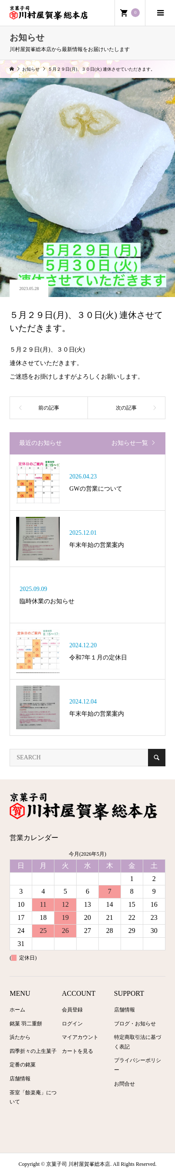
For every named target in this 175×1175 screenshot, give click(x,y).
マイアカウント (80, 1037)
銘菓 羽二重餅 (26, 1024)
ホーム (17, 1010)
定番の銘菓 (23, 1065)
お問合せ (124, 1084)
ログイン (72, 1024)
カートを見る (77, 1051)
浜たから (20, 1037)
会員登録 (72, 1010)
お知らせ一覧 (129, 443)
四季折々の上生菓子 (33, 1051)
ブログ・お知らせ (135, 1024)
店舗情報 (20, 1079)
